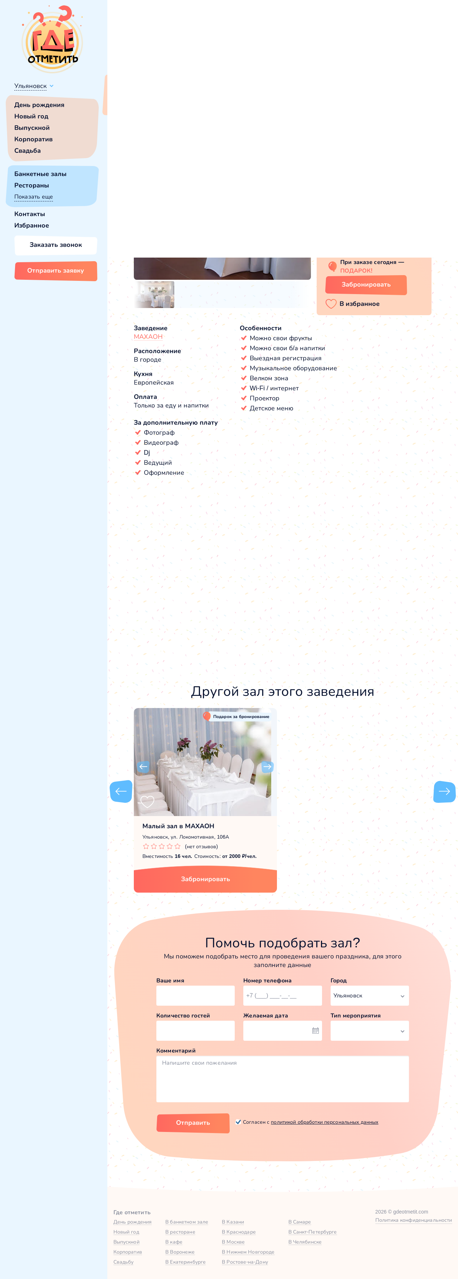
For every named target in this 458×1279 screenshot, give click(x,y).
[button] (143, 203)
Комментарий (176, 1051)
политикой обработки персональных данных (324, 1122)
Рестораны (31, 185)
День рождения (39, 104)
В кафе (173, 1242)
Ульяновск (30, 85)
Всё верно (128, 103)
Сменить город (171, 103)
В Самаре (299, 1222)
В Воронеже (180, 1252)
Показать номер (347, 248)
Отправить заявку (55, 270)
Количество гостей (183, 1015)
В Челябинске (305, 1242)
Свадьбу (123, 1262)
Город (339, 980)
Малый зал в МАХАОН (178, 826)
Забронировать (205, 879)
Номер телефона (267, 980)
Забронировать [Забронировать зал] (366, 284)
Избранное (31, 225)
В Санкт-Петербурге (312, 1232)
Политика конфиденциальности (413, 1220)
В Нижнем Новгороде (248, 1252)
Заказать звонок (56, 244)
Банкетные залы (40, 173)
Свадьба (27, 150)
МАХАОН (148, 336)
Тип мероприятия (356, 1015)
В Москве (233, 1242)
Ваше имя (170, 980)
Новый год (31, 116)
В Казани (233, 1222)
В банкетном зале (186, 1222)
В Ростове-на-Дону (245, 1262)
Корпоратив (33, 139)
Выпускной (32, 127)
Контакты (29, 214)
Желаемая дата (265, 1015)
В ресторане (180, 1232)
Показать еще (33, 197)
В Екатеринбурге (185, 1262)
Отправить (193, 1122)
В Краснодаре (239, 1232)
